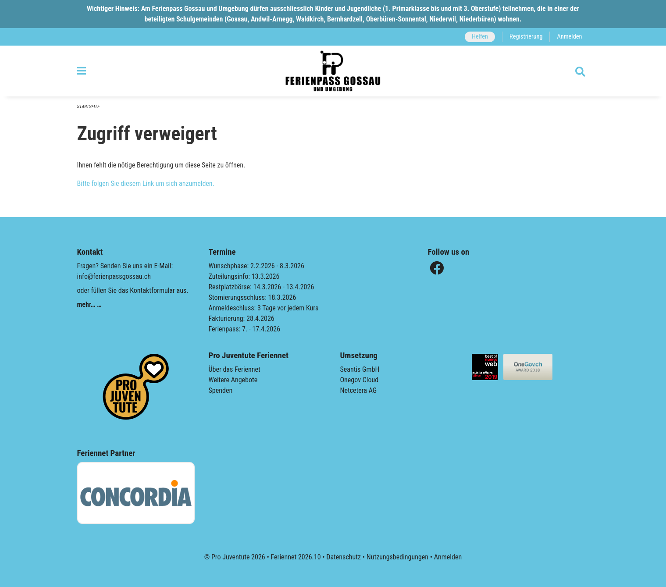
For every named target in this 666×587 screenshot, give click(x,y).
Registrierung (525, 36)
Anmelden (569, 36)
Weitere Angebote (233, 380)
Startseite (88, 107)
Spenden (221, 390)
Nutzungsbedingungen (397, 557)
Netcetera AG (358, 390)
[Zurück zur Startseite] (333, 71)
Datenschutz (343, 557)
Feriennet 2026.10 (296, 557)
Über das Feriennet (234, 369)
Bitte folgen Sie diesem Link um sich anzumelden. (145, 183)
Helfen (480, 36)
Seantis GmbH (360, 369)
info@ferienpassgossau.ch (114, 276)
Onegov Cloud (359, 380)
